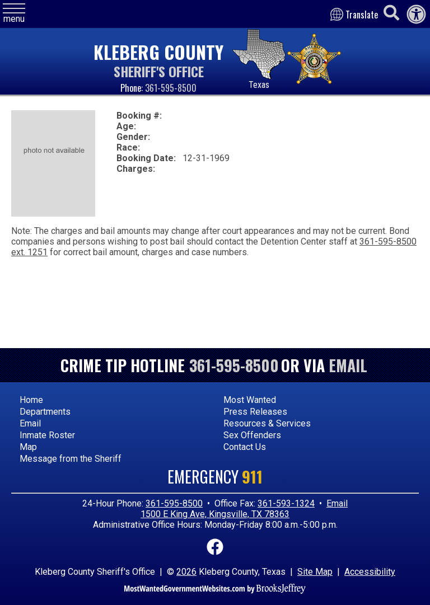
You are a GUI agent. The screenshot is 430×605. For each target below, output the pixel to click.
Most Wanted (249, 400)
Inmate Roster (47, 435)
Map (28, 447)
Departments (45, 411)
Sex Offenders (252, 435)
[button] (14, 13)
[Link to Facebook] (215, 545)
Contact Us (244, 447)
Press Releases (255, 411)
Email (348, 365)
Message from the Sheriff (70, 458)
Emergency (215, 476)
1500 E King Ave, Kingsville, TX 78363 (215, 514)
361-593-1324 (286, 503)
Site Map (315, 571)
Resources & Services (267, 423)
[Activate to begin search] (391, 13)
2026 (186, 571)
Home (31, 400)
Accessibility (369, 571)
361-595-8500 (171, 88)
